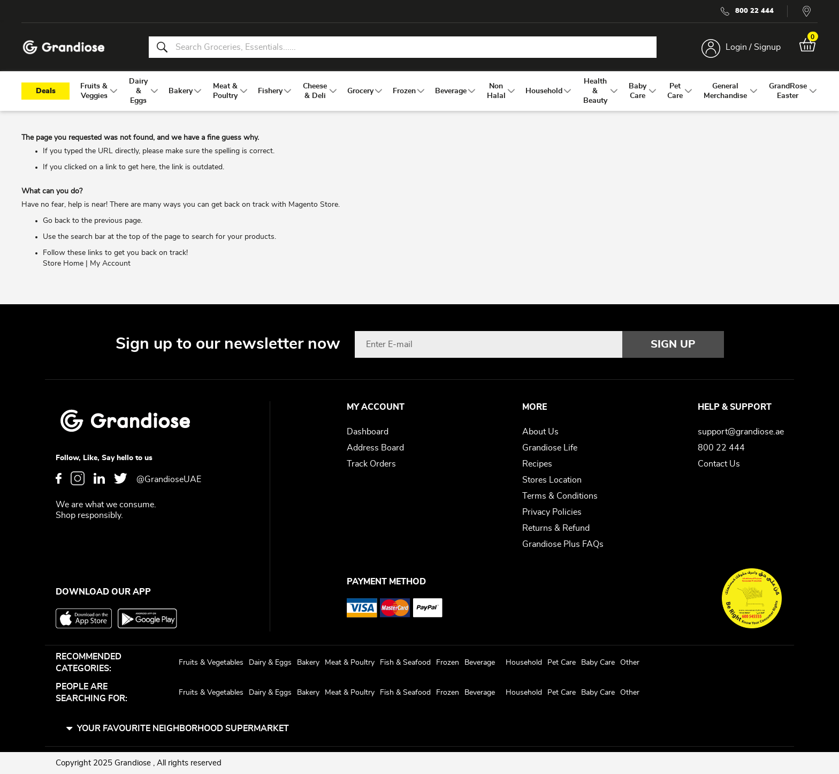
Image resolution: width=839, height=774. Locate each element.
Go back (56, 221)
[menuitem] (94, 92)
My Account (110, 264)
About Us (540, 431)
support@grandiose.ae (741, 431)
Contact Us (719, 464)
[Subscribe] (673, 344)
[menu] (419, 91)
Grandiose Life (549, 448)
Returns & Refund (556, 528)
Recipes (537, 464)
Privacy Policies (552, 512)
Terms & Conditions (560, 496)
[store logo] (64, 47)
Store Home (63, 264)
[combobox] (402, 47)
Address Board (375, 448)
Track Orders (371, 464)
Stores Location (552, 480)
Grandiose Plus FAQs (563, 544)
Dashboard (367, 431)
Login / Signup (752, 47)
